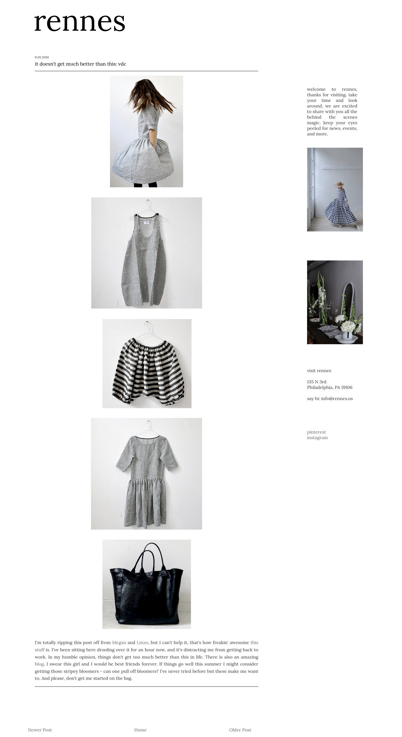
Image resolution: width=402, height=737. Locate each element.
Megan (119, 642)
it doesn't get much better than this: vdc (80, 64)
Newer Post (40, 730)
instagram (317, 437)
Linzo (142, 642)
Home (140, 730)
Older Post (240, 730)
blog (39, 664)
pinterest (316, 432)
